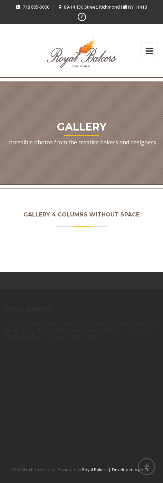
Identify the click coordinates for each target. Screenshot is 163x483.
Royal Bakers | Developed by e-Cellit (118, 470)
